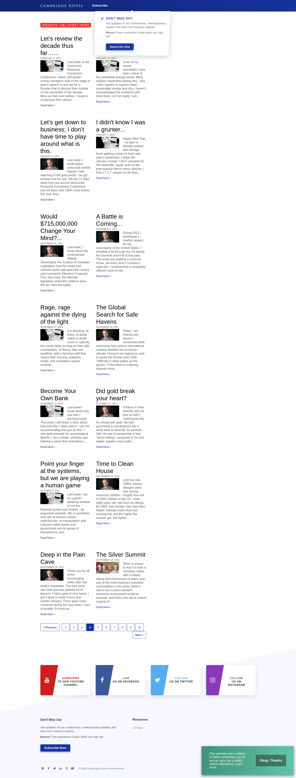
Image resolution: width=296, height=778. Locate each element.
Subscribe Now (55, 747)
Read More (47, 105)
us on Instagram (236, 681)
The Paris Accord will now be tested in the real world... (120, 45)
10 (139, 627)
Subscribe (100, 5)
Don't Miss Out (81, 729)
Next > (139, 635)
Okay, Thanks (267, 762)
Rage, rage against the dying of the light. (63, 314)
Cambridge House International (105, 768)
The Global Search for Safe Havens (117, 314)
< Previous (50, 627)
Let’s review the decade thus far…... (61, 45)
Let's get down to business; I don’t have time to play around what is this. (63, 136)
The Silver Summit (120, 554)
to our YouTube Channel (71, 681)
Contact (138, 727)
